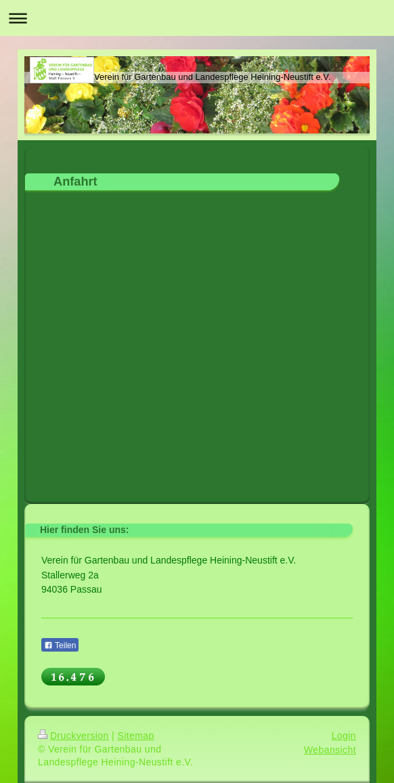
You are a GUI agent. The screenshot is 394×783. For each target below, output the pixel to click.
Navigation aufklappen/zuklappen (197, 18)
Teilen (60, 645)
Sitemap (135, 735)
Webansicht (330, 749)
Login (344, 735)
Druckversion (73, 735)
